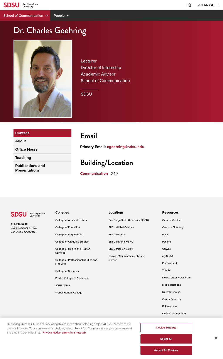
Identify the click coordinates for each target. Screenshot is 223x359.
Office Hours (26, 149)
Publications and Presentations (30, 168)
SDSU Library (63, 285)
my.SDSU (167, 256)
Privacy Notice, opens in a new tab (64, 334)
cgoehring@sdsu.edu (125, 147)
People (59, 15)
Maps (165, 234)
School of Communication (23, 15)
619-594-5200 (19, 224)
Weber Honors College (68, 292)
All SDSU (208, 5)
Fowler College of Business (71, 278)
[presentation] (61, 212)
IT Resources (169, 306)
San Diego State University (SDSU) (129, 220)
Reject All (166, 341)
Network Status (171, 292)
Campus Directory (172, 227)
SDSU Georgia (117, 234)
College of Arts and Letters (71, 220)
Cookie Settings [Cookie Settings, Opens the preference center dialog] (166, 329)
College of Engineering (69, 234)
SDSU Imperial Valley (121, 241)
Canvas (166, 249)
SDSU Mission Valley (121, 249)
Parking (166, 241)
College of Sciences (67, 271)
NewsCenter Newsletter (176, 277)
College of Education (67, 227)
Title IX (166, 270)
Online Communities (174, 313)
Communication (94, 173)
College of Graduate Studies (72, 241)
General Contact (171, 220)
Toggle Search (189, 5)
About (20, 141)
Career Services (171, 299)
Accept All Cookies (166, 352)
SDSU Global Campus (121, 227)
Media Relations (171, 285)
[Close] (216, 339)
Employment (169, 263)
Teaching (23, 157)
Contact (22, 133)
